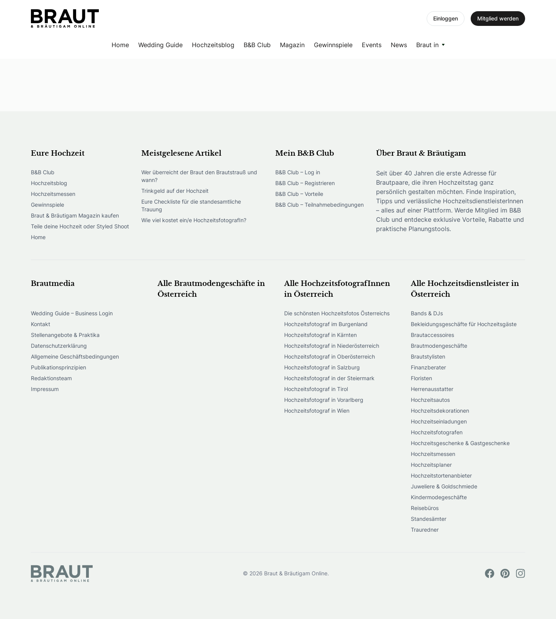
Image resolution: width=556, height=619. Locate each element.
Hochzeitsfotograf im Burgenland (326, 324)
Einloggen (445, 18)
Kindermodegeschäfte (439, 497)
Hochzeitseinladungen (439, 421)
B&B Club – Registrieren (305, 183)
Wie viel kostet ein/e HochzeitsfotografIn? (193, 220)
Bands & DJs (427, 313)
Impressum (45, 389)
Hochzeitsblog (213, 45)
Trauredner (425, 529)
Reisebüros (425, 508)
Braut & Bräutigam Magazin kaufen (75, 215)
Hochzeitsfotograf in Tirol (316, 389)
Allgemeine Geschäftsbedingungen (75, 356)
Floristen (421, 378)
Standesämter (428, 518)
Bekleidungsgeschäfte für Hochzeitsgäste (464, 324)
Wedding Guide (160, 45)
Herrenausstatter (432, 389)
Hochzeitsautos (430, 399)
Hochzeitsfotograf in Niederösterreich (331, 345)
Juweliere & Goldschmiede (444, 486)
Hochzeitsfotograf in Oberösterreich (329, 356)
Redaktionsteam (51, 378)
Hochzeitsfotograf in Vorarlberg (323, 399)
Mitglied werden (498, 18)
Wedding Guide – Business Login (72, 313)
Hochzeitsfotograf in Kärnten (320, 334)
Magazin (292, 45)
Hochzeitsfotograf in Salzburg (322, 367)
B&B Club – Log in (297, 172)
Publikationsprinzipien (58, 367)
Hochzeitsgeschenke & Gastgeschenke (460, 443)
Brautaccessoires (432, 334)
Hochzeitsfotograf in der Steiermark (329, 378)
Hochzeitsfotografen (437, 432)
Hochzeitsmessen (53, 193)
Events (371, 45)
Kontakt (40, 324)
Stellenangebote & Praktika (65, 334)
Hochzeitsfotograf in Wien (316, 410)
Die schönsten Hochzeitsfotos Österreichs (337, 313)
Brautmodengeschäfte (439, 345)
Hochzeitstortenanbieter (441, 475)
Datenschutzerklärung (59, 345)
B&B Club (257, 45)
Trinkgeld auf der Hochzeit (174, 190)
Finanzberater (428, 367)
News (399, 45)
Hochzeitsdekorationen (440, 410)
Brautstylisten (428, 356)
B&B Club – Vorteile (299, 193)
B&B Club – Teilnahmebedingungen (319, 204)
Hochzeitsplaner (431, 464)
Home (120, 45)
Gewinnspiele (333, 45)
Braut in (427, 45)
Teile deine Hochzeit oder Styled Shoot (80, 226)
